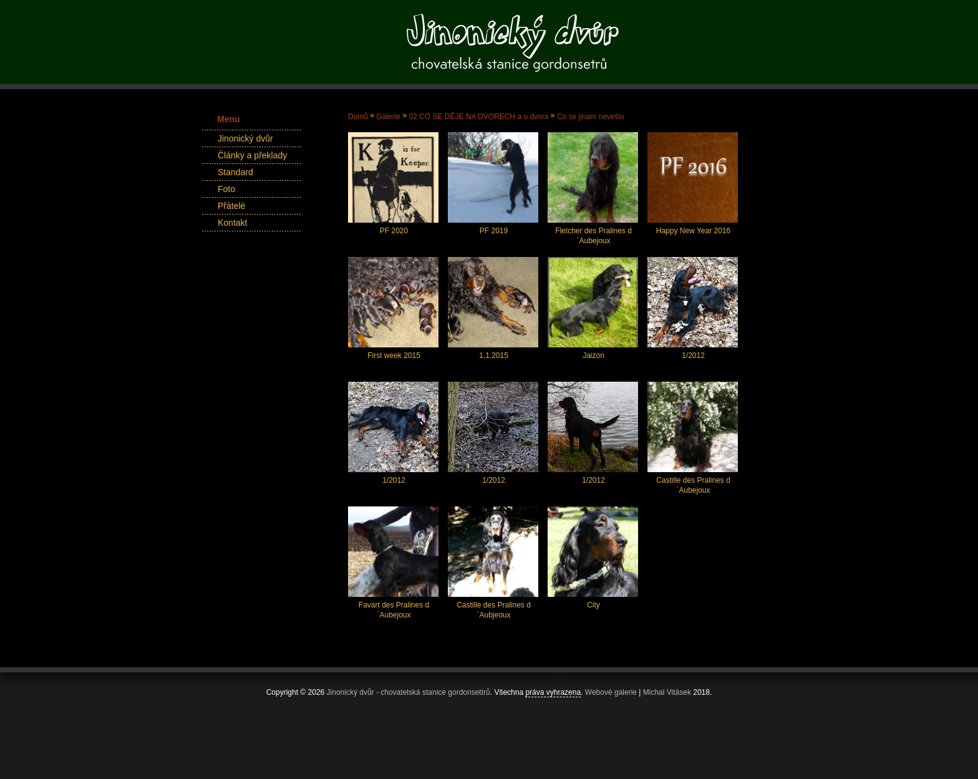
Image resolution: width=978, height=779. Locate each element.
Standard (235, 172)
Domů (358, 116)
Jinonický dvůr (245, 138)
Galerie (388, 116)
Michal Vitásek (667, 692)
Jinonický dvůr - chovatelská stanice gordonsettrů (408, 692)
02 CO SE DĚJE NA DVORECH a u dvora (478, 116)
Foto (226, 189)
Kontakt (232, 223)
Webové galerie (611, 692)
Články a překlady (252, 155)
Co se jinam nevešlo (590, 116)
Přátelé (231, 206)
